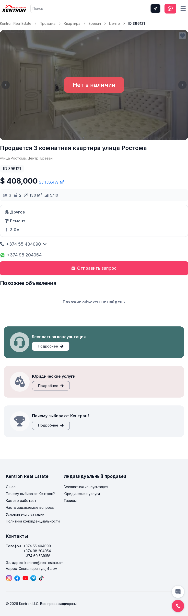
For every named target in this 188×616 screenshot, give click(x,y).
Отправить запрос (94, 268)
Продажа (48, 23)
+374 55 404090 (23, 244)
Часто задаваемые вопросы (30, 507)
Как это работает (21, 500)
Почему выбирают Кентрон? (30, 494)
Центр (114, 23)
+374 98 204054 (21, 254)
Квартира (72, 23)
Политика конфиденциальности (33, 521)
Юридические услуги (82, 494)
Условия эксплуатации (25, 514)
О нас (10, 487)
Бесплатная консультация (86, 487)
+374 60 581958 (37, 556)
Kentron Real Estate (15, 23)
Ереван (95, 23)
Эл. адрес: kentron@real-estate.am (34, 563)
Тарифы (70, 500)
